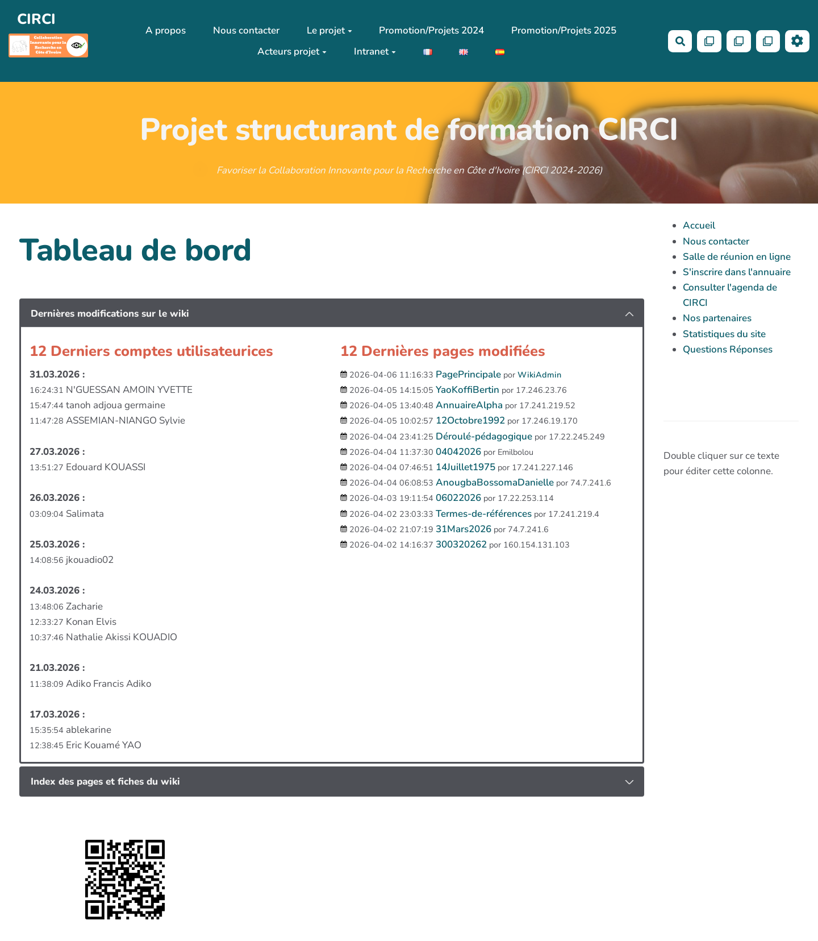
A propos (165, 30)
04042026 (458, 451)
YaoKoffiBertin (467, 389)
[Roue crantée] (797, 41)
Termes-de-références (484, 513)
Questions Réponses (728, 349)
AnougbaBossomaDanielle (495, 482)
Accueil (699, 225)
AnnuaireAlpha (469, 405)
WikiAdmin (539, 374)
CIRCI (36, 19)
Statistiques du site (724, 334)
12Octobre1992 (470, 420)
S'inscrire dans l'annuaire (737, 272)
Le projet (329, 30)
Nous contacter (246, 30)
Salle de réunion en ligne (737, 256)
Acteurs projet (292, 51)
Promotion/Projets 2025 (563, 30)
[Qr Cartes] (709, 41)
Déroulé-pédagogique (484, 436)
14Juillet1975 (465, 467)
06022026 (458, 497)
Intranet (375, 51)
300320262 (461, 544)
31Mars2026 (463, 529)
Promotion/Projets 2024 (431, 30)
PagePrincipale (468, 374)
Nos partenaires (717, 318)
